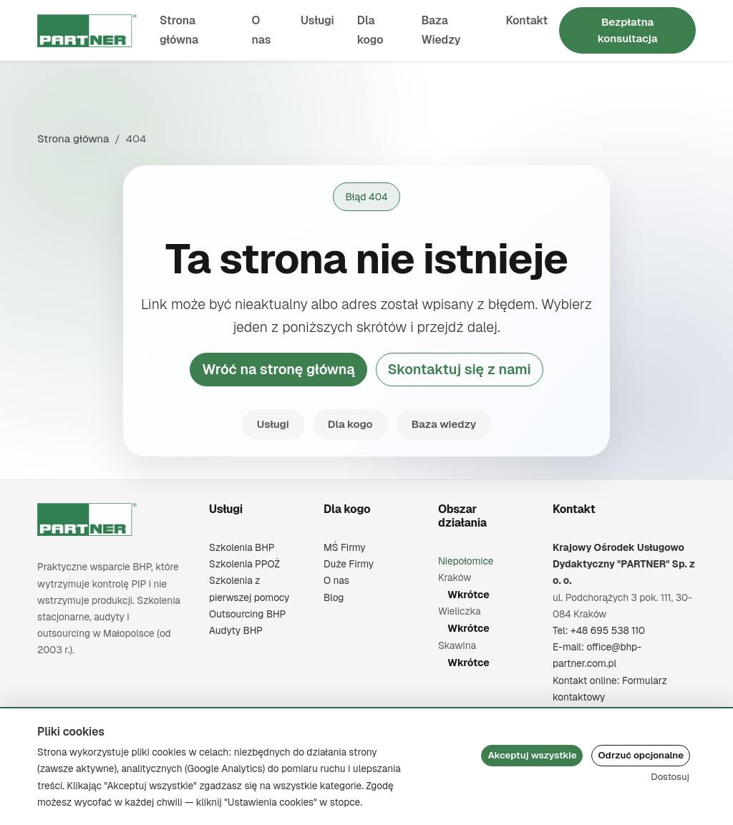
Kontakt (526, 20)
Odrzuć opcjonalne (641, 755)
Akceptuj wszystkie (531, 755)
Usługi (317, 20)
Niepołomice (466, 561)
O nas (261, 30)
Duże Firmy (349, 563)
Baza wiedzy (444, 424)
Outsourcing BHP (247, 613)
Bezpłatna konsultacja (628, 30)
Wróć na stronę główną (278, 369)
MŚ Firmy (345, 547)
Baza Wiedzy (440, 30)
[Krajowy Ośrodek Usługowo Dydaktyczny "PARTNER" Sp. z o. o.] (87, 519)
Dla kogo (370, 30)
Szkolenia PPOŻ (244, 563)
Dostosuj (670, 777)
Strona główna (179, 30)
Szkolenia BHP (242, 547)
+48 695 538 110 (608, 630)
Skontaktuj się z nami (459, 369)
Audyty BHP (236, 630)
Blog (334, 597)
